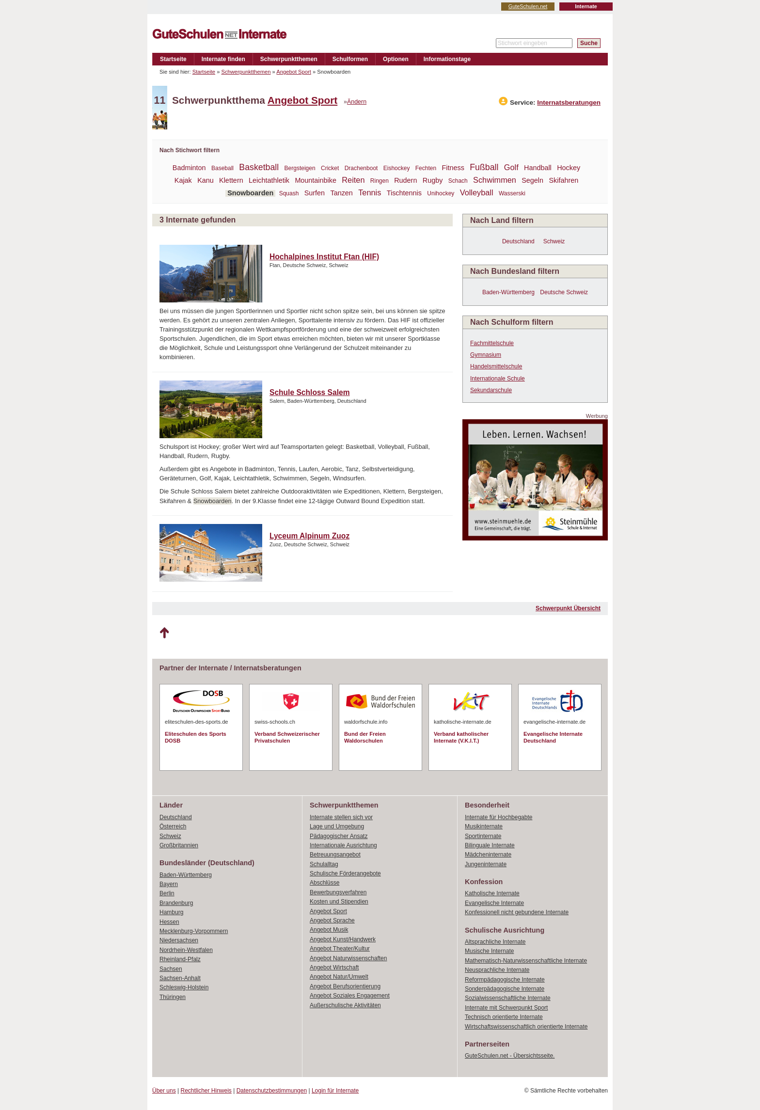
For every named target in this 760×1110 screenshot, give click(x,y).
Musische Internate (489, 951)
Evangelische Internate (494, 903)
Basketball (259, 167)
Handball (538, 168)
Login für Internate (335, 1090)
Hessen (169, 922)
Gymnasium (485, 354)
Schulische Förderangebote (345, 873)
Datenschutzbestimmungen (272, 1090)
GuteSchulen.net (527, 6)
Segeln (532, 180)
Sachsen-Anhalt (180, 978)
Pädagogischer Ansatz (338, 836)
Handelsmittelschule (496, 366)
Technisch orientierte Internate (504, 1017)
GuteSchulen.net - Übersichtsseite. (509, 1055)
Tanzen (341, 193)
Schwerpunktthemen (288, 59)
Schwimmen (494, 179)
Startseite (173, 59)
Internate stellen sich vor (341, 817)
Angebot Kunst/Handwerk (343, 939)
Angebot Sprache (332, 920)
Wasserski (512, 193)
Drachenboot (361, 168)
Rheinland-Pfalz (180, 959)
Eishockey (396, 168)
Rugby (433, 180)
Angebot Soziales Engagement (350, 995)
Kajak (183, 180)
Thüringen (172, 997)
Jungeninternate (486, 864)
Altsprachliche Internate (495, 941)
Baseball (222, 168)
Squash (289, 193)
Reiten (353, 179)
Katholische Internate (492, 893)
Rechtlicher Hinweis (206, 1090)
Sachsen (170, 969)
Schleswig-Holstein (183, 987)
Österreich (172, 826)
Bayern (168, 884)
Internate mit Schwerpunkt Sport (506, 1007)
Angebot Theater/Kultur (340, 948)
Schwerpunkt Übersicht (568, 608)
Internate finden (223, 59)
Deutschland (518, 241)
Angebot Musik (329, 929)
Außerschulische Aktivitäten (345, 1005)
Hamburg (171, 912)
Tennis (369, 192)
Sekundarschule (491, 390)
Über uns (164, 1090)
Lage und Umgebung (337, 826)
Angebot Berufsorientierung (345, 986)
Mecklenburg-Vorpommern (193, 931)
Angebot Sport (293, 72)
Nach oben (164, 633)
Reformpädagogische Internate (505, 979)
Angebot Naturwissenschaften (348, 958)
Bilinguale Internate (490, 845)
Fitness (453, 168)
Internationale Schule (497, 378)
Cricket (330, 168)
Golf (511, 167)
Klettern (231, 180)
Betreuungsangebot (335, 854)
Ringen (379, 180)
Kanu (205, 180)
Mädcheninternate (488, 854)
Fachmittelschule (492, 343)
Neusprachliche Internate (497, 970)
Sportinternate (483, 836)
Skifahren (563, 180)
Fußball (484, 167)
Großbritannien (178, 845)
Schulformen (350, 59)
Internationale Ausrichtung (343, 845)
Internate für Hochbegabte (498, 817)
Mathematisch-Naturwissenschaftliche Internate (526, 960)
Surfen (314, 193)
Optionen (396, 59)
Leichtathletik (269, 180)
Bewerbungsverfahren (338, 892)
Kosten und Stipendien (339, 901)
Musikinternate (484, 826)
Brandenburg (176, 903)
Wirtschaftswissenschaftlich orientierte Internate (526, 1026)
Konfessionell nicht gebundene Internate (517, 912)
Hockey (568, 168)
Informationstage (447, 59)
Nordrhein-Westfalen (186, 950)
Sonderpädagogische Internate (504, 988)
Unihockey (440, 193)
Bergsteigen (300, 168)
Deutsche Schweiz (564, 292)
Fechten (425, 168)
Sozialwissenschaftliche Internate (508, 998)
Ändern (356, 101)
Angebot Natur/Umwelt (339, 976)
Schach (458, 180)
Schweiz (554, 241)
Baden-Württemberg (508, 292)
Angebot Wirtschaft (334, 967)
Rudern (405, 180)
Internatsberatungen (569, 102)
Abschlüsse (324, 882)
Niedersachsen (178, 940)
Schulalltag (324, 864)
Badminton (189, 168)
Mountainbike (315, 180)
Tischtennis (404, 193)
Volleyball (476, 192)
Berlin (166, 893)
